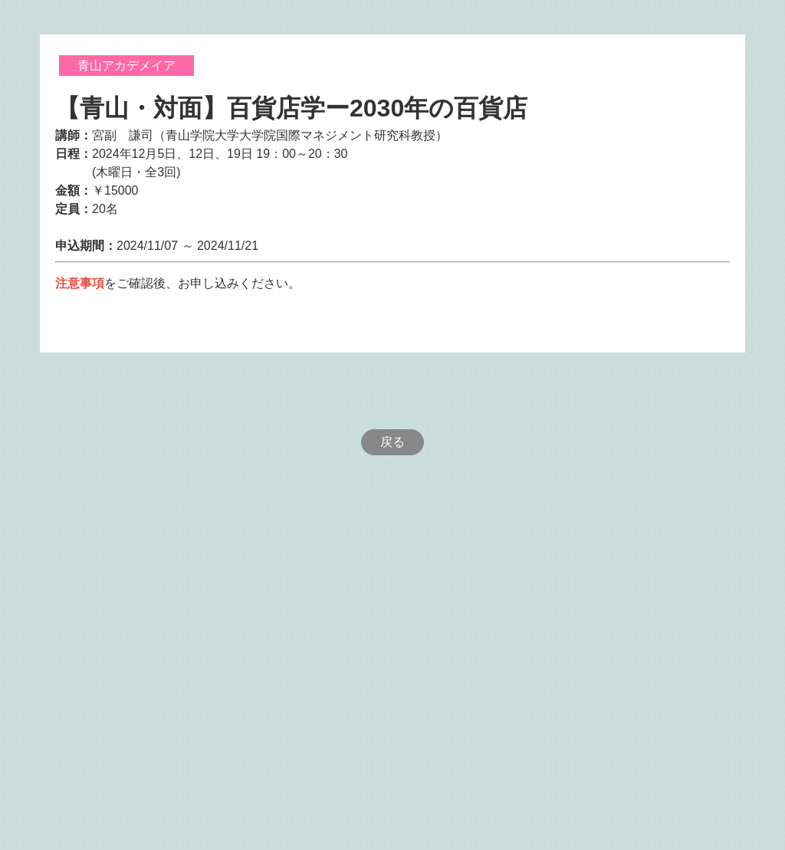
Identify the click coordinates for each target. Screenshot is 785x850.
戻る (392, 441)
